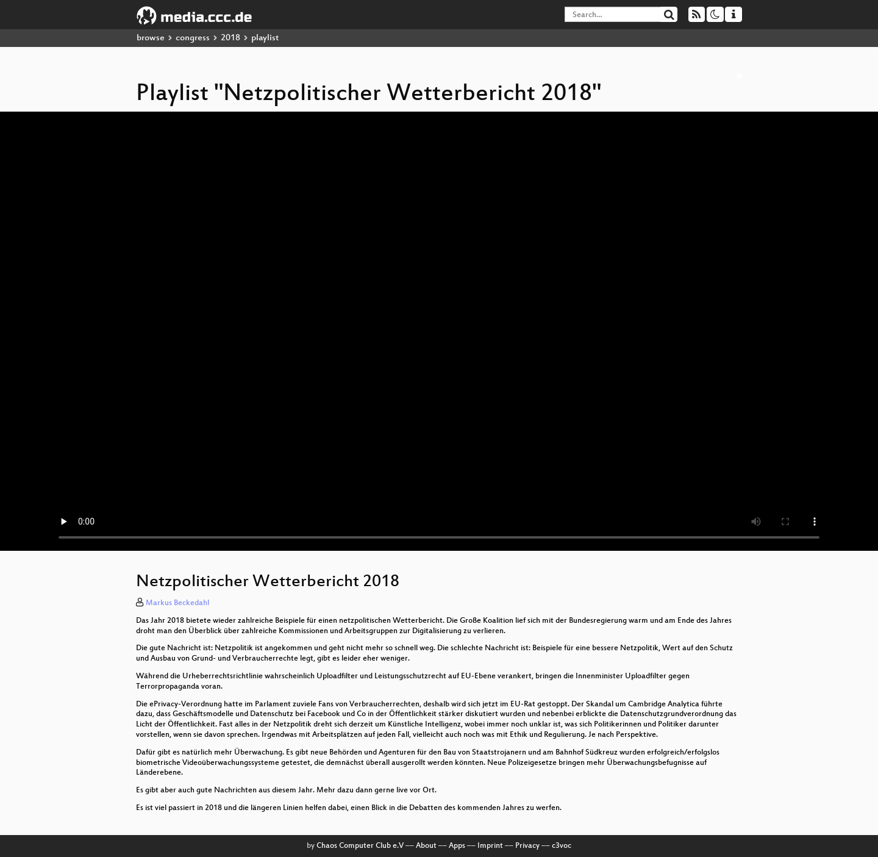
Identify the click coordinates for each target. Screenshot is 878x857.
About (426, 846)
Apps (457, 846)
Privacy (527, 846)
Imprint (490, 846)
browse (151, 38)
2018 (230, 38)
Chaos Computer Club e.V (360, 846)
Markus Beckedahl (177, 603)
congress (193, 38)
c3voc (561, 846)
